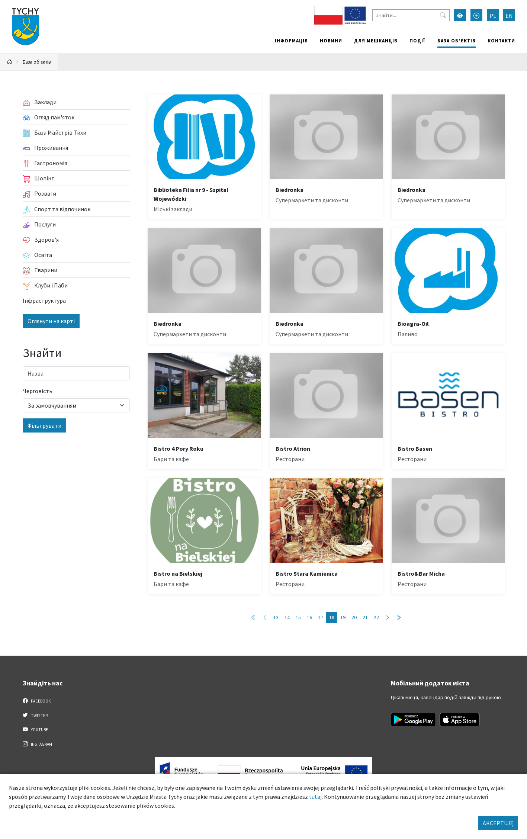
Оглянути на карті (51, 321)
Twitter (35, 715)
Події (417, 41)
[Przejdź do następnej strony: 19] (387, 617)
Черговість (37, 391)
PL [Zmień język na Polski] (492, 15)
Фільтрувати (44, 425)
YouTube (35, 729)
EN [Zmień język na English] (509, 15)
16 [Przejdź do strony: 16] (309, 617)
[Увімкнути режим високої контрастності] (460, 15)
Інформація (291, 41)
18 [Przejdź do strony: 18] (331, 617)
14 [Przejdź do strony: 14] (287, 617)
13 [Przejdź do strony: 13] (276, 617)
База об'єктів (456, 41)
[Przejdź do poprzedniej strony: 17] (264, 617)
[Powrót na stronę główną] (10, 62)
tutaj (315, 796)
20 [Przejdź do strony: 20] (354, 617)
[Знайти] (411, 15)
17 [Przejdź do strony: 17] (320, 617)
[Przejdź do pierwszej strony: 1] (253, 617)
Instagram (37, 743)
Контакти (501, 41)
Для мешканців (376, 41)
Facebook (37, 700)
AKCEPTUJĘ (498, 823)
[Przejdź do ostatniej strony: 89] (398, 617)
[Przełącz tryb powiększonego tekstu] (476, 15)
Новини (331, 41)
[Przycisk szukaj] (443, 15)
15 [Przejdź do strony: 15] (298, 617)
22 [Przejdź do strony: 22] (376, 617)
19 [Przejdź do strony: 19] (343, 617)
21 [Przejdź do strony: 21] (365, 617)
